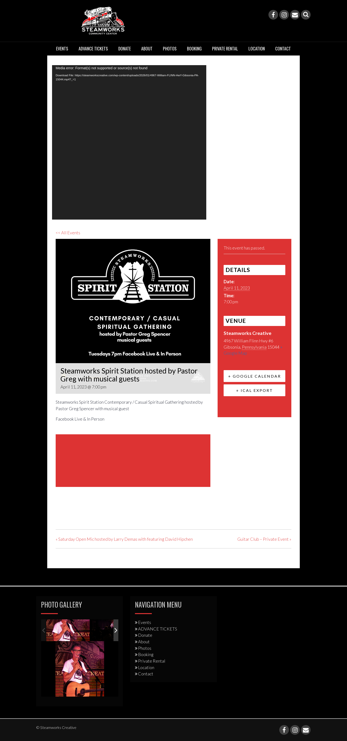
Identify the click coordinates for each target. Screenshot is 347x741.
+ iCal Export (254, 390)
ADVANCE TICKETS (93, 48)
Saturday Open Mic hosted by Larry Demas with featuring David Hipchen (124, 539)
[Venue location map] (133, 459)
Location (256, 48)
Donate (124, 48)
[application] (129, 142)
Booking (194, 48)
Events (62, 48)
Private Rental (225, 48)
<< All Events (68, 232)
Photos (170, 48)
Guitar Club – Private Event (264, 539)
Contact (283, 48)
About (147, 48)
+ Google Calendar (254, 376)
